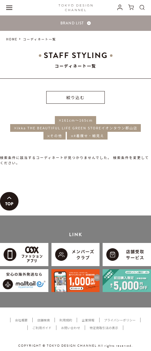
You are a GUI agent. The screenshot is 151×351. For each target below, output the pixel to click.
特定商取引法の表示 (104, 327)
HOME (12, 39)
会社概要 (21, 320)
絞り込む (75, 97)
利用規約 (65, 320)
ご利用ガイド (41, 327)
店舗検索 (43, 320)
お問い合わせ (70, 327)
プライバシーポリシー (120, 320)
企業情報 (88, 320)
